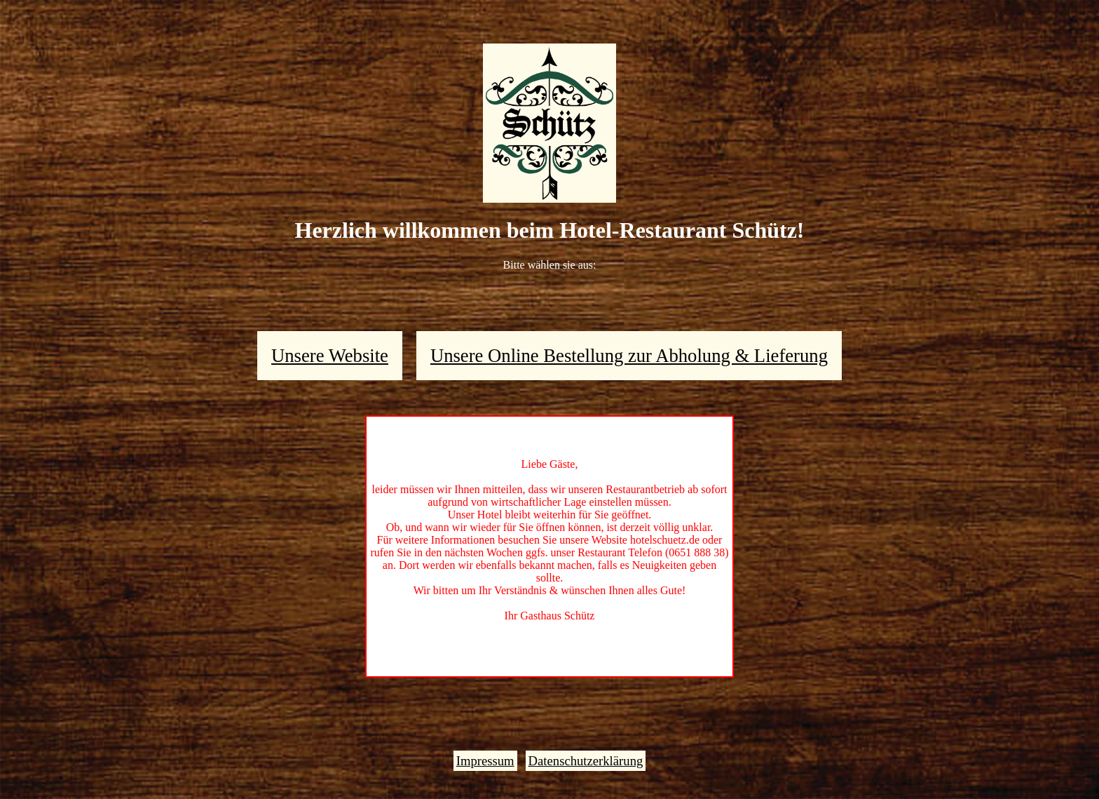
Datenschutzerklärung (585, 760)
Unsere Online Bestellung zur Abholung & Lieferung (629, 355)
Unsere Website (329, 355)
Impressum (485, 760)
